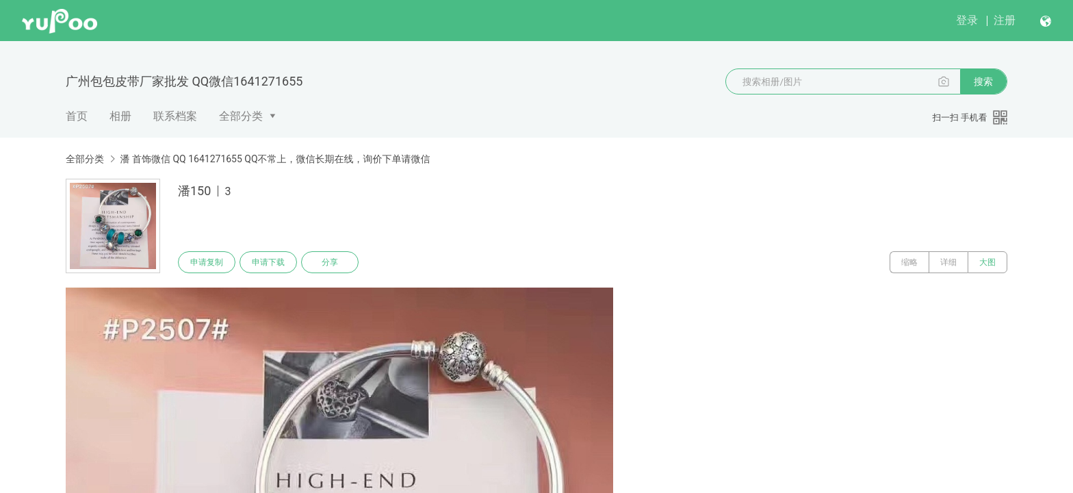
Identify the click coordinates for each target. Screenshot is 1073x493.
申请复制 (206, 262)
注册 (1005, 20)
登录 (967, 20)
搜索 (983, 81)
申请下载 (268, 262)
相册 (120, 116)
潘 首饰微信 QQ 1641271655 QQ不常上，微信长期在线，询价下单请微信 (275, 158)
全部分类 (241, 116)
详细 (948, 262)
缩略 (909, 262)
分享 (330, 262)
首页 (77, 116)
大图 (987, 262)
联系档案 (175, 116)
